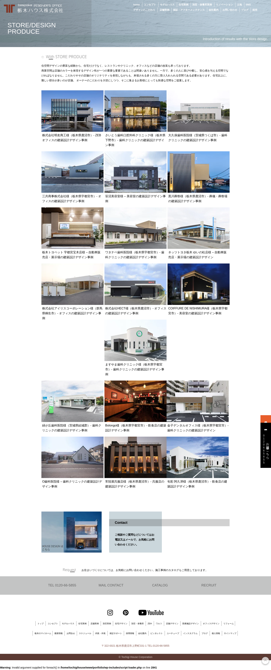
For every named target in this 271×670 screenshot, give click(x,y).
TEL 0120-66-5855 (62, 585)
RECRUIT (208, 585)
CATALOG (160, 585)
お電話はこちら (265, 449)
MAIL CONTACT (111, 585)
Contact (121, 523)
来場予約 (265, 419)
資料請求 (265, 426)
